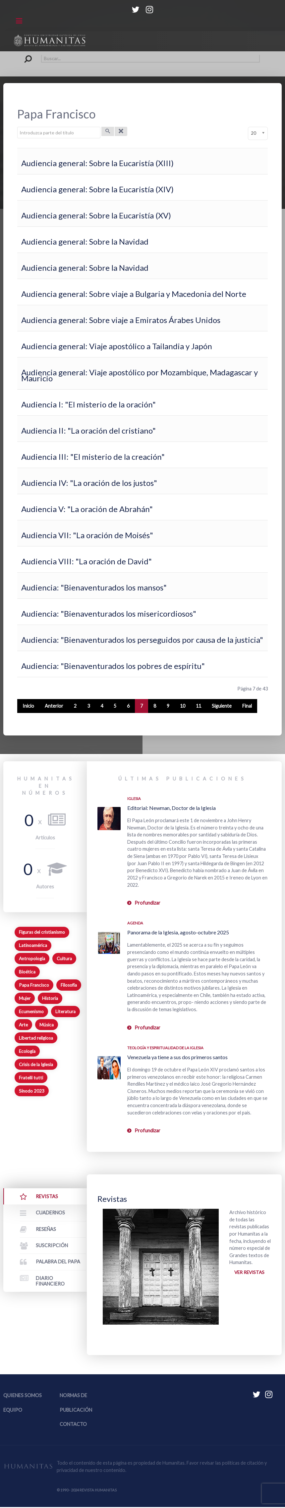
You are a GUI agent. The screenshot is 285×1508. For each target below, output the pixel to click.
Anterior (54, 706)
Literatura (65, 1011)
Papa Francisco (34, 985)
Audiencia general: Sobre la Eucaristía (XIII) (97, 163)
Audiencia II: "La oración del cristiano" (88, 430)
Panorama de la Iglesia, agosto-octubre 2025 (178, 932)
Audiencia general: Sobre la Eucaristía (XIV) (97, 189)
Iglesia (134, 798)
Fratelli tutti (31, 1077)
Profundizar (147, 903)
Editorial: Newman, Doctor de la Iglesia (171, 808)
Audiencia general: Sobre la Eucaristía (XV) (96, 215)
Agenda (135, 923)
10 (182, 706)
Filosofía (69, 985)
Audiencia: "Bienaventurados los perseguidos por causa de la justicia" (142, 639)
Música (46, 1024)
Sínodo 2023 (31, 1091)
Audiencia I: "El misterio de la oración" (88, 404)
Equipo (12, 1410)
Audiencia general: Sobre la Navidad (84, 241)
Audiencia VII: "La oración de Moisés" (87, 535)
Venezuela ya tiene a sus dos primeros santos (177, 1057)
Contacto (73, 1425)
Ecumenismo (31, 1011)
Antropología (32, 958)
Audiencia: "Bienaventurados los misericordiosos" (108, 613)
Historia (50, 998)
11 (198, 706)
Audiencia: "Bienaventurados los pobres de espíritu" (113, 666)
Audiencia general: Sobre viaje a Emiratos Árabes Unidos (120, 320)
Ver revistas (250, 1273)
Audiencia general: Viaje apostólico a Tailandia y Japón (116, 346)
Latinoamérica (33, 945)
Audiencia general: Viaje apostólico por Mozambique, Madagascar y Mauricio (139, 375)
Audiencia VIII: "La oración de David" (86, 561)
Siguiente (222, 706)
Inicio (28, 706)
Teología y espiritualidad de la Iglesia (165, 1048)
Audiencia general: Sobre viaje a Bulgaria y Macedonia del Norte (133, 294)
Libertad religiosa (36, 1038)
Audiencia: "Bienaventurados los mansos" (94, 587)
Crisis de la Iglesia (36, 1064)
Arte (23, 1024)
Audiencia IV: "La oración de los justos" (89, 483)
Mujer (24, 998)
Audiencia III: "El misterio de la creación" (93, 456)
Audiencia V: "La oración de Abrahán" (87, 509)
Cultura (64, 958)
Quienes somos (22, 1396)
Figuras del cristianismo (42, 932)
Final (247, 706)
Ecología (27, 1051)
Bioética (27, 971)
